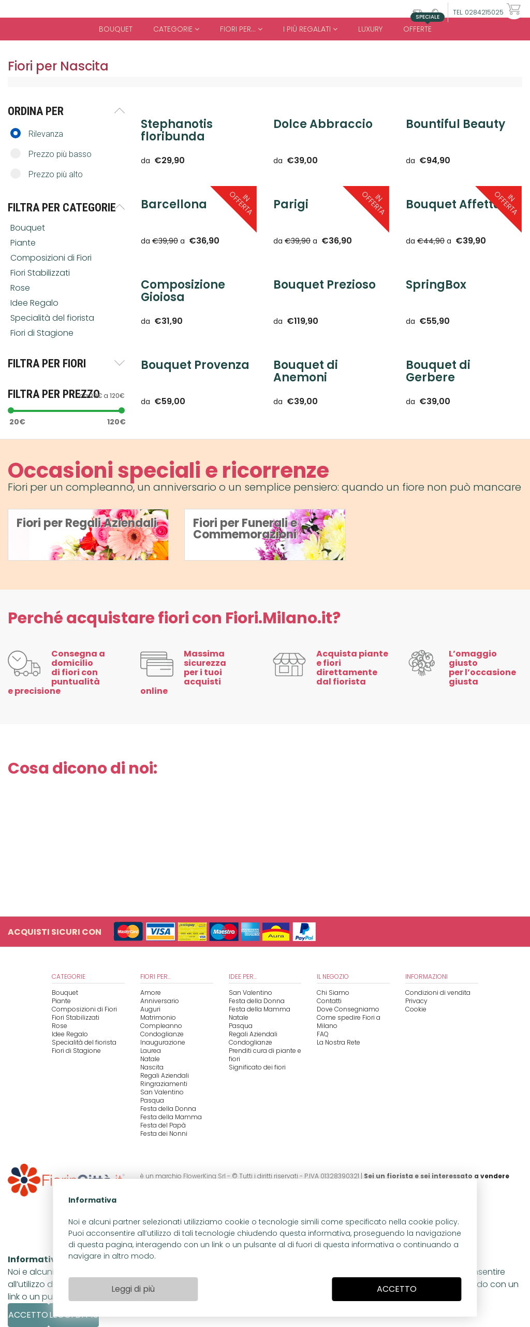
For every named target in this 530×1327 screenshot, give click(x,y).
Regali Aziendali (164, 1075)
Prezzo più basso (51, 153)
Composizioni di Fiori (52, 258)
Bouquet (115, 29)
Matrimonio (158, 1017)
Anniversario (159, 1000)
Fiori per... (241, 29)
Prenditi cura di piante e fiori (265, 1054)
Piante (24, 243)
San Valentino (162, 1092)
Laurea (150, 1050)
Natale (150, 1058)
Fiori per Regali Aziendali (87, 523)
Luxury (370, 29)
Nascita (152, 1067)
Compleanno (161, 1025)
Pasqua (152, 1100)
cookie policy (433, 1222)
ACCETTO (397, 1289)
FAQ (323, 1034)
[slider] (11, 410)
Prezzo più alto (46, 173)
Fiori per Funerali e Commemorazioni (245, 529)
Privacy (416, 1000)
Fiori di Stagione (43, 333)
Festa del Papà (163, 1125)
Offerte (421, 26)
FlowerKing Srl (204, 1176)
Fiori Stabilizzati (41, 273)
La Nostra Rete (338, 1042)
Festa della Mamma (171, 1116)
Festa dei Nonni (163, 1133)
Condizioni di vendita (437, 992)
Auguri (150, 1009)
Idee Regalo (35, 303)
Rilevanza (36, 133)
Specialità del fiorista (53, 318)
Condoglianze (162, 1034)
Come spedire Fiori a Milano (348, 1021)
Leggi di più (133, 1289)
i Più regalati (310, 29)
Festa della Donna (168, 1108)
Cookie (415, 1009)
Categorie (176, 29)
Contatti (329, 1000)
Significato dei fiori (257, 1067)
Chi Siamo (333, 992)
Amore (150, 992)
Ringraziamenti (163, 1083)
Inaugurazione (162, 1042)
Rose (21, 288)
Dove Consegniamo (348, 1009)
